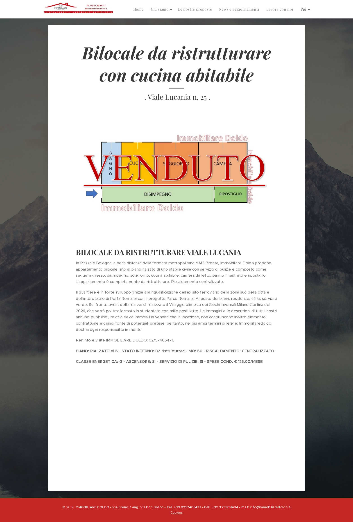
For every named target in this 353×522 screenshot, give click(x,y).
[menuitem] (135, 9)
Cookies (176, 513)
